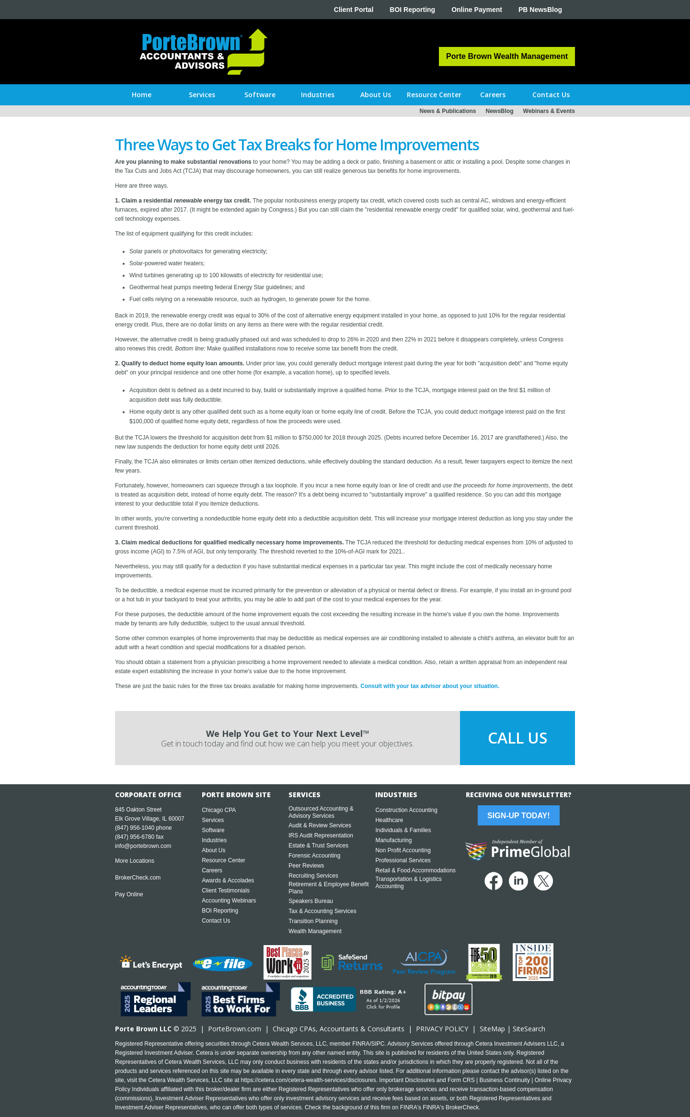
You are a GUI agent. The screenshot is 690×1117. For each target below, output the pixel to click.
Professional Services (402, 860)
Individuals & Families (403, 830)
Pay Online (129, 894)
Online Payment (476, 9)
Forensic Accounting (314, 855)
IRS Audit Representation (320, 835)
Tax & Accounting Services (322, 911)
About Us (213, 850)
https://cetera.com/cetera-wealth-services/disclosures (308, 1080)
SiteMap (492, 1028)
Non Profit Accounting (402, 850)
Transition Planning (312, 921)
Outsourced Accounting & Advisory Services (320, 812)
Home (141, 94)
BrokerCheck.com (138, 877)
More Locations (134, 860)
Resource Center (223, 860)
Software (213, 830)
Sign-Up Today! (518, 816)
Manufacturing (393, 840)
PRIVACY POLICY (442, 1028)
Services (213, 820)
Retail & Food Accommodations (415, 870)
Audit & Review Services (319, 825)
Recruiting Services (313, 875)
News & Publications (447, 111)
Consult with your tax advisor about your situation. (429, 686)
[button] (202, 94)
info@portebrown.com (143, 846)
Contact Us (216, 920)
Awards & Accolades (228, 880)
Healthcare (389, 820)
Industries (214, 840)
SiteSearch (529, 1028)
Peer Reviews (306, 865)
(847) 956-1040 (134, 827)
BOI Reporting (412, 9)
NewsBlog (500, 111)
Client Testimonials (226, 890)
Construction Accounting (406, 810)
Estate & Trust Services (318, 845)
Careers (212, 870)
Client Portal (353, 9)
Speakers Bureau (310, 901)
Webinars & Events (549, 111)
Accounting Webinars (229, 900)
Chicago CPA (219, 810)
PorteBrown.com (234, 1028)
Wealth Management (315, 931)
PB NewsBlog (540, 9)
